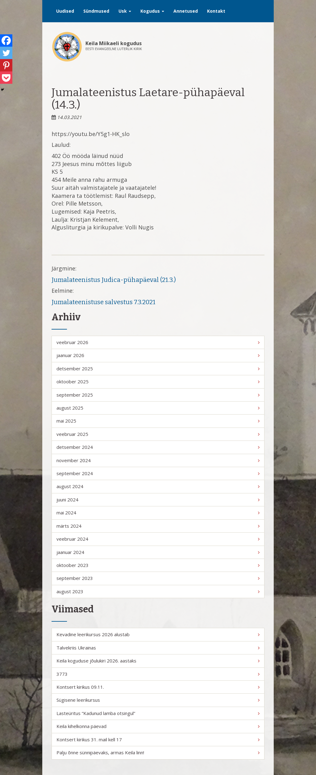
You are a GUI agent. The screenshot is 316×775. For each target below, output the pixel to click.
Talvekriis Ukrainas (158, 648)
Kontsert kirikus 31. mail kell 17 (158, 739)
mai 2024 (158, 512)
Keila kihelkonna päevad (158, 726)
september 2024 (158, 473)
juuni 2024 (158, 499)
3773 (158, 674)
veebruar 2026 (158, 342)
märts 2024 (158, 526)
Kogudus (152, 11)
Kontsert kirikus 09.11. (158, 687)
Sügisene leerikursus (158, 700)
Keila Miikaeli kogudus (113, 43)
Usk (124, 11)
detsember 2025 (158, 368)
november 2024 (158, 460)
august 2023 (158, 591)
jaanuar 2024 (158, 552)
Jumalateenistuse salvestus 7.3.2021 (104, 302)
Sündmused (96, 11)
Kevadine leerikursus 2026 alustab (158, 634)
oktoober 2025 (158, 381)
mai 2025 (158, 421)
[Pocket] (6, 77)
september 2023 (158, 578)
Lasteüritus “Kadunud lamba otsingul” (158, 713)
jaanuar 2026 (158, 355)
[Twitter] (6, 53)
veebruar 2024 (158, 539)
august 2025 (158, 408)
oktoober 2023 (158, 565)
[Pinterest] (6, 65)
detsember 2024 (158, 447)
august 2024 (158, 486)
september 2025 (158, 395)
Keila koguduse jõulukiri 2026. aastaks (158, 661)
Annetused (185, 11)
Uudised (65, 11)
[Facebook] (6, 40)
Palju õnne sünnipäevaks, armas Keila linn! (158, 752)
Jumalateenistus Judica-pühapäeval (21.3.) (114, 279)
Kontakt (216, 11)
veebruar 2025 (158, 434)
